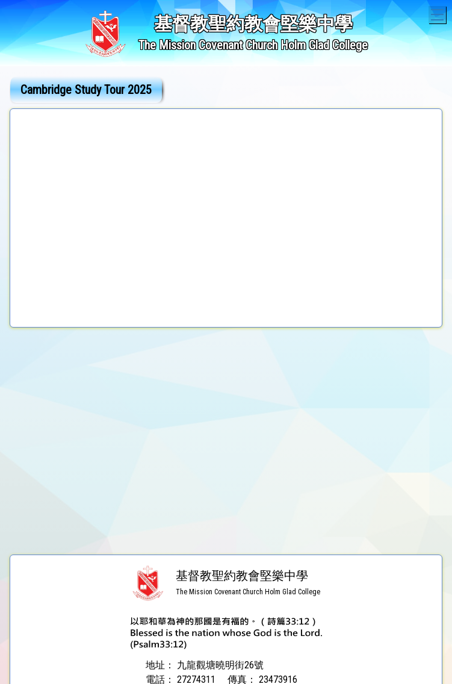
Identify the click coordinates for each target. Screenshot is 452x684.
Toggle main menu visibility (438, 13)
